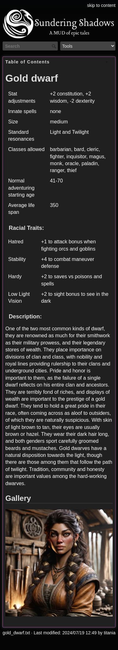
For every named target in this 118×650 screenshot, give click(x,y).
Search (55, 46)
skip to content (101, 5)
